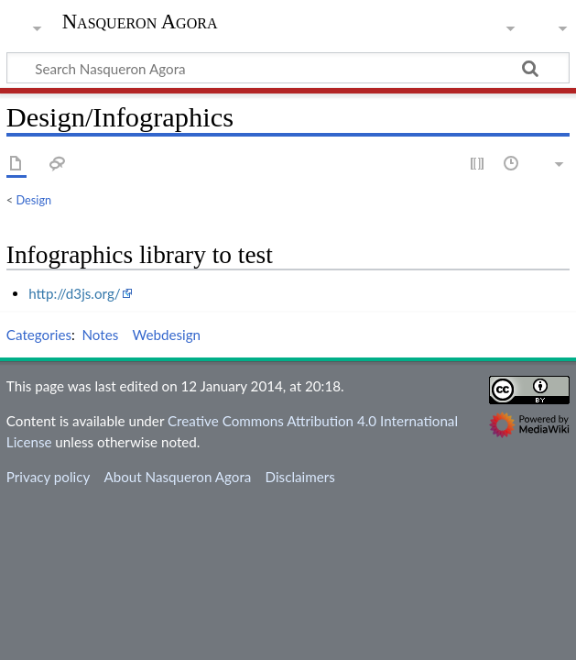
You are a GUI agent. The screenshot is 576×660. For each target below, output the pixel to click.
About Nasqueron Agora (177, 476)
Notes (100, 334)
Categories (38, 334)
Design (34, 199)
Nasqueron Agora (140, 22)
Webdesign (167, 334)
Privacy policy (48, 476)
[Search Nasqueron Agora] (288, 67)
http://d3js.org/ (74, 293)
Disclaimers (300, 476)
